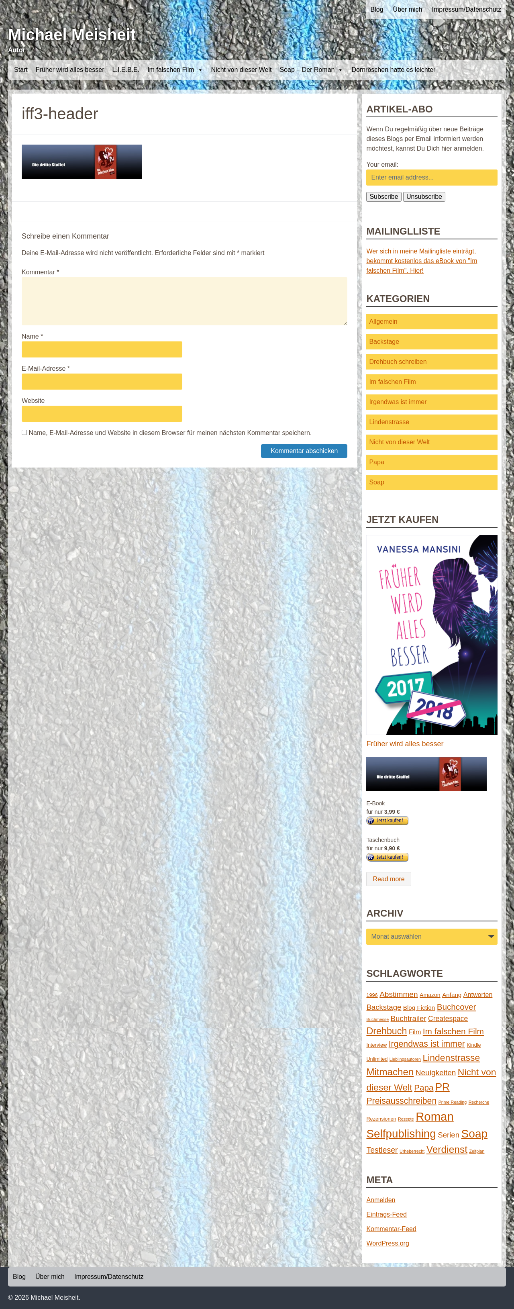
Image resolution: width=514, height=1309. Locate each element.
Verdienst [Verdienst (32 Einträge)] (446, 1149)
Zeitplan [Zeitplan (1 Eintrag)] (477, 1151)
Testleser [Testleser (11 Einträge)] (382, 1150)
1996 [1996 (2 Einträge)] (371, 995)
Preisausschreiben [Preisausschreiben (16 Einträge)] (401, 1101)
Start (21, 69)
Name (32, 336)
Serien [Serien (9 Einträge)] (448, 1135)
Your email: (382, 164)
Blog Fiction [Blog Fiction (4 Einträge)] (419, 1007)
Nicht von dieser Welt (241, 69)
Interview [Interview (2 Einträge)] (376, 1045)
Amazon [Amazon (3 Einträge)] (430, 995)
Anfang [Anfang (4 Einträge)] (451, 994)
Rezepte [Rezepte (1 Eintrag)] (406, 1119)
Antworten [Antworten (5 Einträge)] (478, 994)
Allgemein (383, 321)
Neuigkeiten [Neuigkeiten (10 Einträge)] (436, 1072)
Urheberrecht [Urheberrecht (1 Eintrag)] (412, 1151)
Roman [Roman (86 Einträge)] (435, 1116)
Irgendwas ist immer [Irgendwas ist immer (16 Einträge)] (427, 1044)
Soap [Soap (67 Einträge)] (474, 1133)
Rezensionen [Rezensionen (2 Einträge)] (381, 1119)
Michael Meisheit (72, 34)
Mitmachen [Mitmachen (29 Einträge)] (390, 1071)
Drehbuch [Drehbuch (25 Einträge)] (386, 1031)
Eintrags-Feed (386, 1214)
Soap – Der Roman (311, 70)
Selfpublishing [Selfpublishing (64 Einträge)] (401, 1133)
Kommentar (40, 272)
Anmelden (380, 1200)
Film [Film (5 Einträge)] (415, 1031)
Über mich (407, 9)
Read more (388, 879)
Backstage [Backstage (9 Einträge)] (383, 1007)
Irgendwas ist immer (397, 401)
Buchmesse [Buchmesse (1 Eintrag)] (377, 1019)
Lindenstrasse (389, 422)
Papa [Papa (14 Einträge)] (423, 1087)
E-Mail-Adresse (46, 368)
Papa (376, 462)
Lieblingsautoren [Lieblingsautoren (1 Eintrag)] (405, 1059)
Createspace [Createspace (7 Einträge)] (448, 1019)
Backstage (384, 341)
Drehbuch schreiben (397, 361)
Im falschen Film (175, 70)
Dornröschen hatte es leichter (393, 69)
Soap (376, 482)
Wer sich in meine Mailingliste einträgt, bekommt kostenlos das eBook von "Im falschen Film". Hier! (421, 261)
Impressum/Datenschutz (466, 9)
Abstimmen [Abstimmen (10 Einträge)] (398, 994)
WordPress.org (387, 1243)
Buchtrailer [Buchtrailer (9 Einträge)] (408, 1018)
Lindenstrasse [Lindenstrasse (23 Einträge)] (451, 1057)
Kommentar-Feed (391, 1228)
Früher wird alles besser (70, 69)
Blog (377, 9)
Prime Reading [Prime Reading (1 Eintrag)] (453, 1102)
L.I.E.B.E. (126, 69)
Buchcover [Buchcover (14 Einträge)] (456, 1006)
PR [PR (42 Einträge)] (442, 1087)
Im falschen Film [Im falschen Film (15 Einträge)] (453, 1031)
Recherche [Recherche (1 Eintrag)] (479, 1102)
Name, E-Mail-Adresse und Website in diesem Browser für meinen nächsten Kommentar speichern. (170, 432)
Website (33, 400)
